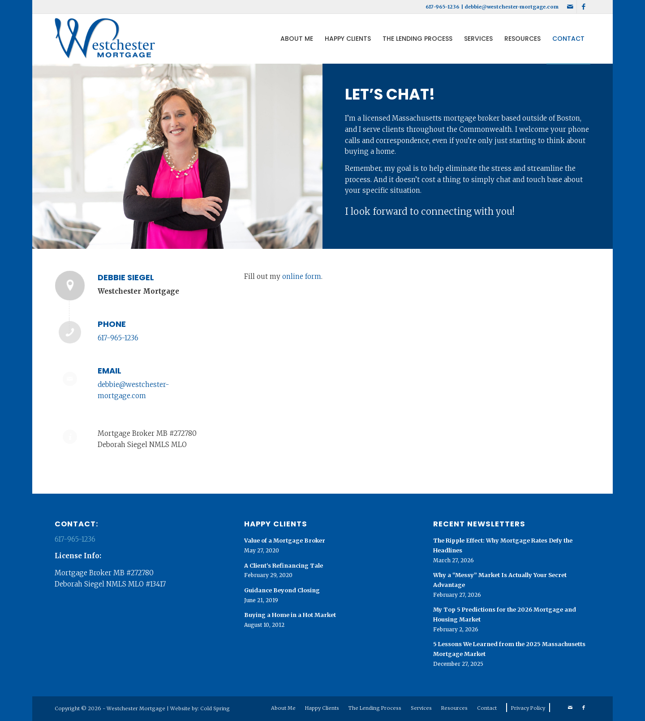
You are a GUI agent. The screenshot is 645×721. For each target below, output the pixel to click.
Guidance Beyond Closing (282, 590)
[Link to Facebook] (583, 6)
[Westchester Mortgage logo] (105, 38)
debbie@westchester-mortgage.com (511, 7)
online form (301, 276)
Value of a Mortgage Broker (284, 540)
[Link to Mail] (569, 6)
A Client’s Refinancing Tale (283, 565)
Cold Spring (215, 708)
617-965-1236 (443, 7)
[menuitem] (297, 38)
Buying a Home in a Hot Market (290, 614)
